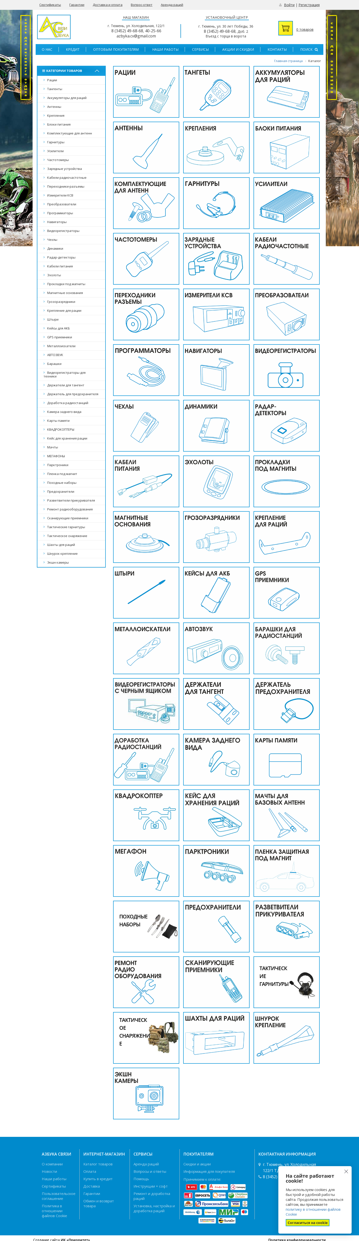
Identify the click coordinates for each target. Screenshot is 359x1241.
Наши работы (165, 49)
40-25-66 (153, 30)
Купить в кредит (98, 1178)
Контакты (277, 49)
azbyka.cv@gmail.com (136, 36)
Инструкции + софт (151, 1186)
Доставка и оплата (107, 4)
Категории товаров (63, 70)
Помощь (141, 1178)
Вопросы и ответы (150, 1171)
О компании (52, 1163)
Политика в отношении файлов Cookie (54, 1210)
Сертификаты (50, 4)
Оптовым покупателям (116, 49)
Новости (49, 1171)
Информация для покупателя (209, 1171)
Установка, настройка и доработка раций (154, 1208)
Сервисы (200, 49)
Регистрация (309, 4)
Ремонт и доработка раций (152, 1196)
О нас (47, 49)
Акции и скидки (238, 49)
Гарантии (76, 4)
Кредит (73, 49)
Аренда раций (172, 4)
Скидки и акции (197, 1163)
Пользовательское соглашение (58, 1196)
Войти (289, 4)
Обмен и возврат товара (98, 1203)
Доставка (91, 1186)
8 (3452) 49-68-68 (127, 30)
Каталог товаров (98, 1163)
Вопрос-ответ (141, 4)
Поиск (309, 49)
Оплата (89, 1171)
